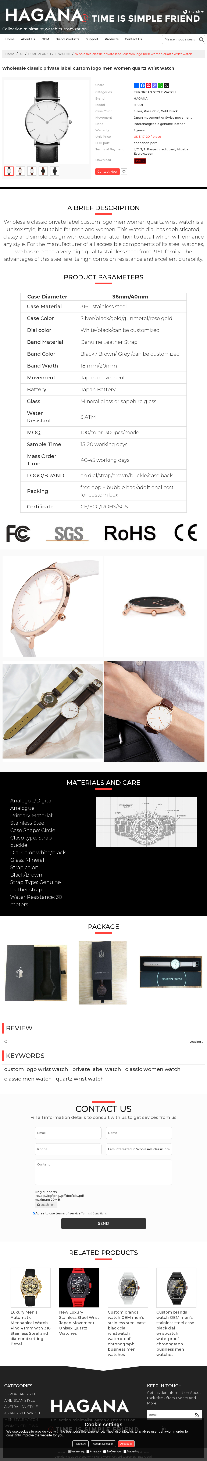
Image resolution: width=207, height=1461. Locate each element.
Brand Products (67, 39)
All (21, 54)
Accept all (126, 1443)
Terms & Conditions (94, 1213)
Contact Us (133, 39)
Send (103, 1223)
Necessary (76, 1451)
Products (112, 39)
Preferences (112, 1451)
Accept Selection (103, 1443)
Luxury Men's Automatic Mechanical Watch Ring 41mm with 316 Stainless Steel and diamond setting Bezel (30, 1328)
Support (92, 39)
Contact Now (107, 171)
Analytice (93, 1451)
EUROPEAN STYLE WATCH (49, 54)
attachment (46, 1204)
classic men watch (28, 1079)
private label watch (96, 1069)
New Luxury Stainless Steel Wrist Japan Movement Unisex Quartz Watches (79, 1323)
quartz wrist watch (80, 1079)
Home (10, 39)
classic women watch (153, 1069)
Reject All (80, 1443)
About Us (28, 39)
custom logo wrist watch (36, 1069)
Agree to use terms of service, (70, 1213)
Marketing (131, 1451)
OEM (45, 39)
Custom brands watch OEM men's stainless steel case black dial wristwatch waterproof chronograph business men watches (127, 1333)
